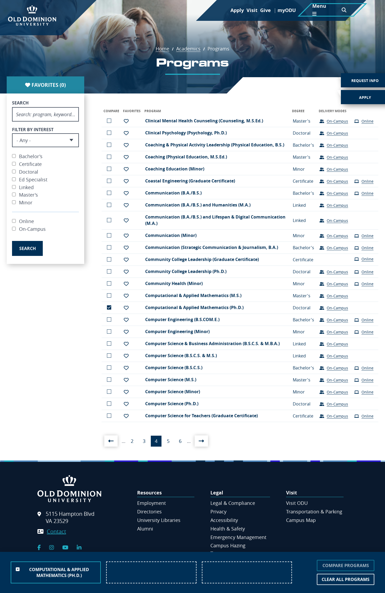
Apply (237, 10)
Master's (28, 195)
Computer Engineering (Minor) (177, 331)
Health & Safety (227, 528)
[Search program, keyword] (45, 114)
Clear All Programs (345, 579)
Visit (252, 10)
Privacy (218, 511)
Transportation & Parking (314, 511)
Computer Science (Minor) (172, 392)
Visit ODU (297, 503)
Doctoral (28, 172)
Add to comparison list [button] (109, 121)
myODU (287, 10)
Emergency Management (238, 537)
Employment (151, 503)
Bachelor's (31, 156)
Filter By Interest (32, 129)
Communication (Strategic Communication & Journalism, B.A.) (211, 247)
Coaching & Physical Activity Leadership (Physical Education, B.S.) (214, 145)
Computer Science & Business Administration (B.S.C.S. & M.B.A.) (212, 343)
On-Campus (32, 229)
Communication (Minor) (171, 235)
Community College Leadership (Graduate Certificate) (202, 259)
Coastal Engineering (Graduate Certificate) (190, 181)
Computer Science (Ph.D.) (171, 404)
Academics (191, 48)
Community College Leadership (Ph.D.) (185, 271)
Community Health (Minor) (174, 283)
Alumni (145, 528)
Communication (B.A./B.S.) (173, 193)
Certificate (30, 164)
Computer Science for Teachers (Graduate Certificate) (201, 416)
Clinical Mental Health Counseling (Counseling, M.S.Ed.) (204, 121)
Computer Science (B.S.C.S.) (173, 367)
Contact (56, 531)
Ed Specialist (33, 179)
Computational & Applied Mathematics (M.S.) (193, 295)
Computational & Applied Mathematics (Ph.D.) (194, 307)
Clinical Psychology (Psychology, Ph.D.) (186, 133)
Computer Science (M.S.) (170, 380)
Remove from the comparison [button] (109, 307)
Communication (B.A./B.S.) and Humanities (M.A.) (198, 205)
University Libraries (158, 520)
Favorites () (45, 84)
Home (165, 48)
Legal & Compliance (232, 503)
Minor (25, 202)
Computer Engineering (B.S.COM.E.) (182, 319)
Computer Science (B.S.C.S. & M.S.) (181, 355)
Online (26, 221)
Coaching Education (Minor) (174, 169)
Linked (26, 187)
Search (20, 103)
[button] (126, 121)
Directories (149, 511)
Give (265, 10)
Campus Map (301, 520)
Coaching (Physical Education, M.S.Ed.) (186, 157)
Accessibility (224, 520)
